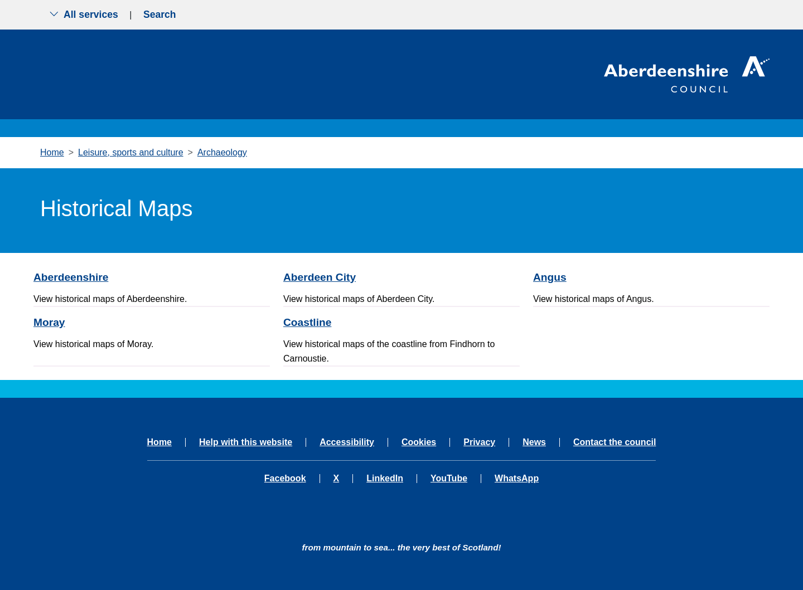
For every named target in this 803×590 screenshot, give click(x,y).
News (534, 442)
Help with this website (245, 442)
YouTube (448, 478)
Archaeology (222, 152)
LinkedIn (384, 478)
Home (52, 152)
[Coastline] (401, 322)
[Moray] (151, 322)
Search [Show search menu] (159, 14)
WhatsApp (517, 478)
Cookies (419, 442)
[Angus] (651, 277)
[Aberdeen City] (401, 277)
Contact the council (614, 442)
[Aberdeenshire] (151, 277)
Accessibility (347, 442)
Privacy (479, 442)
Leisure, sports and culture (130, 152)
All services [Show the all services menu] (83, 14)
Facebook (285, 478)
